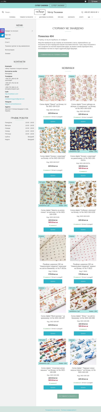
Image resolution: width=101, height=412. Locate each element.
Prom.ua (60, 408)
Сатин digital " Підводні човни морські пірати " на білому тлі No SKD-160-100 (83, 370)
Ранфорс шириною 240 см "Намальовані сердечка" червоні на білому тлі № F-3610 (83, 266)
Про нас (60, 17)
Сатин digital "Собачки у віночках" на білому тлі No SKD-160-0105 (83, 211)
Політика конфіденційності (68, 410)
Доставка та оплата (46, 17)
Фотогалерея (9, 50)
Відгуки (7, 38)
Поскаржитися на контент (52, 410)
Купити (53, 121)
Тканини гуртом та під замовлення (17, 46)
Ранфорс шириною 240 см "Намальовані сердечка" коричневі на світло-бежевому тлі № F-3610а (53, 266)
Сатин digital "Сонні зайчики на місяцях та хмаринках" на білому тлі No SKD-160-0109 (83, 106)
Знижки (7, 53)
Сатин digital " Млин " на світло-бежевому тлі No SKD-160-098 (83, 317)
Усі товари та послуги (67, 396)
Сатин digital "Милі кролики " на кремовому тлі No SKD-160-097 (53, 317)
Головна (12, 17)
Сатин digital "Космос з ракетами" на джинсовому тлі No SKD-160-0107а (83, 158)
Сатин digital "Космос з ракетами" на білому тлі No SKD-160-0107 (53, 157)
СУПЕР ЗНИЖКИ (57, 5)
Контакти (71, 17)
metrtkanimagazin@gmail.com (15, 99)
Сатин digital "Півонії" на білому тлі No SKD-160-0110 (53, 105)
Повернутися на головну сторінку (54, 54)
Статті (81, 17)
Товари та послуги (26, 17)
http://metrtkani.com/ (11, 94)
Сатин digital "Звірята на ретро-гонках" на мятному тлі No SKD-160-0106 (53, 212)
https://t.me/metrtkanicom (13, 104)
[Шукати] (3, 12)
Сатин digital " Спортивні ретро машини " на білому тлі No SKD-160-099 (53, 370)
